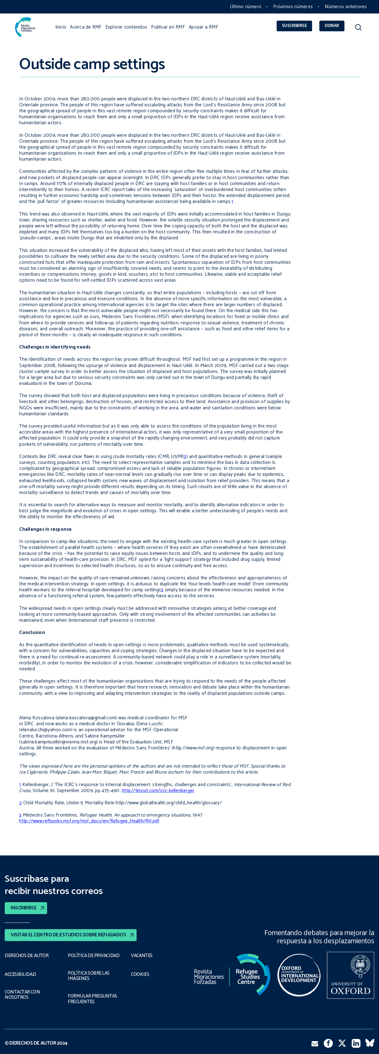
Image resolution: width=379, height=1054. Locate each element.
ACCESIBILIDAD (20, 974)
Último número (245, 7)
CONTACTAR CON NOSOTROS (23, 994)
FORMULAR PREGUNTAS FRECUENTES (92, 998)
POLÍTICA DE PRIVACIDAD (94, 955)
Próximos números (293, 7)
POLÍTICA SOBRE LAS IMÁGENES (89, 976)
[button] (358, 28)
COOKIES (140, 974)
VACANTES (142, 955)
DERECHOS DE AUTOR (27, 955)
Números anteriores (346, 7)
